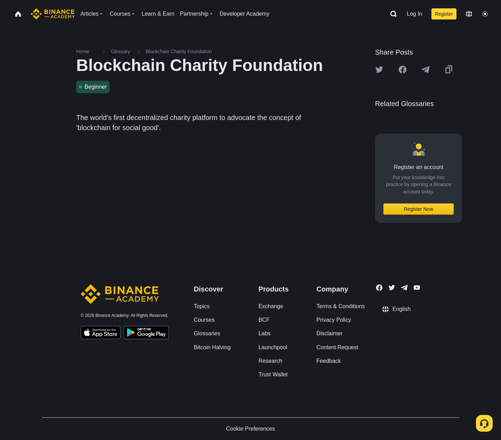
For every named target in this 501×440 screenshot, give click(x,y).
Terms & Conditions (341, 306)
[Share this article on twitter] (379, 69)
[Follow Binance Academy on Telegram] (404, 288)
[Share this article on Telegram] (425, 69)
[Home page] (53, 13)
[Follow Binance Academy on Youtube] (416, 287)
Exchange (271, 306)
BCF (264, 320)
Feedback (329, 361)
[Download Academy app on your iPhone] (101, 333)
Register (444, 14)
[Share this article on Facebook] (402, 69)
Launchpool (273, 347)
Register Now (418, 209)
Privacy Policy (334, 320)
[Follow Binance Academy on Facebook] (379, 287)
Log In (414, 14)
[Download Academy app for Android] (146, 333)
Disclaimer (330, 333)
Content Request (337, 347)
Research (270, 361)
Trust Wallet (273, 374)
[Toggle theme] (485, 14)
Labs (265, 333)
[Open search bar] (391, 14)
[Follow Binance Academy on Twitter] (391, 287)
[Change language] (469, 14)
